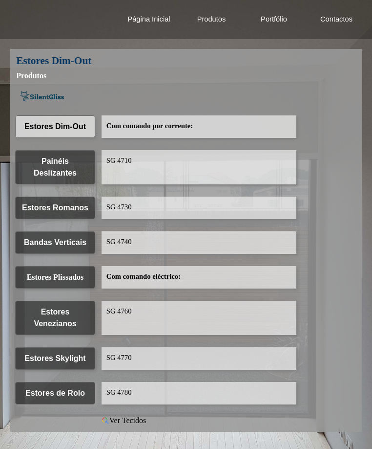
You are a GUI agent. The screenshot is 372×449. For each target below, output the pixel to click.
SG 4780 (119, 392)
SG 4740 (119, 242)
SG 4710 (119, 160)
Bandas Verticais (55, 242)
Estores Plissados (55, 277)
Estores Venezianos (55, 318)
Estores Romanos (55, 207)
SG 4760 (119, 311)
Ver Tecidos (124, 420)
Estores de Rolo (55, 393)
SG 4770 (119, 357)
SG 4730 (119, 207)
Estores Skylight (54, 358)
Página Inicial (148, 19)
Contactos (336, 19)
